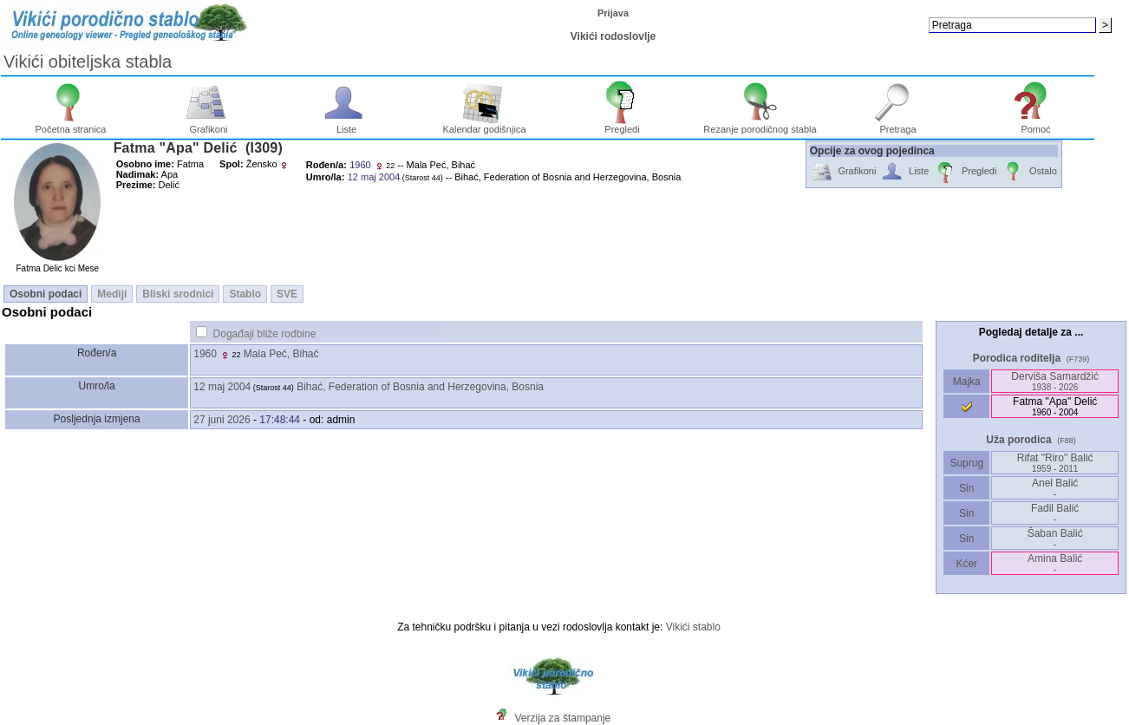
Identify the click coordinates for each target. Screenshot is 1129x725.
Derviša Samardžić (1055, 381)
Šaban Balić (1055, 538)
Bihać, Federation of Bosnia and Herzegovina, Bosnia (420, 387)
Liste (346, 124)
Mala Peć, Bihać (281, 354)
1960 (205, 354)
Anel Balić (1055, 488)
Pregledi (622, 124)
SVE (287, 294)
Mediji (112, 294)
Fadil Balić (1055, 513)
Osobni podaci (46, 294)
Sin (966, 488)
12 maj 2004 (222, 387)
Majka (966, 382)
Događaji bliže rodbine (265, 334)
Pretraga (898, 124)
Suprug (966, 463)
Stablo (245, 294)
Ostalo (1029, 172)
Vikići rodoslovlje (613, 36)
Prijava (613, 13)
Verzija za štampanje (563, 718)
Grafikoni (208, 124)
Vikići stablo (693, 627)
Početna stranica (71, 124)
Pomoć (1035, 124)
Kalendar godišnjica (483, 124)
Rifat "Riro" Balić (1055, 463)
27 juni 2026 (221, 420)
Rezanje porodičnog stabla (759, 124)
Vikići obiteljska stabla (87, 61)
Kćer (966, 564)
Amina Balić (1055, 563)
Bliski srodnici (177, 294)
